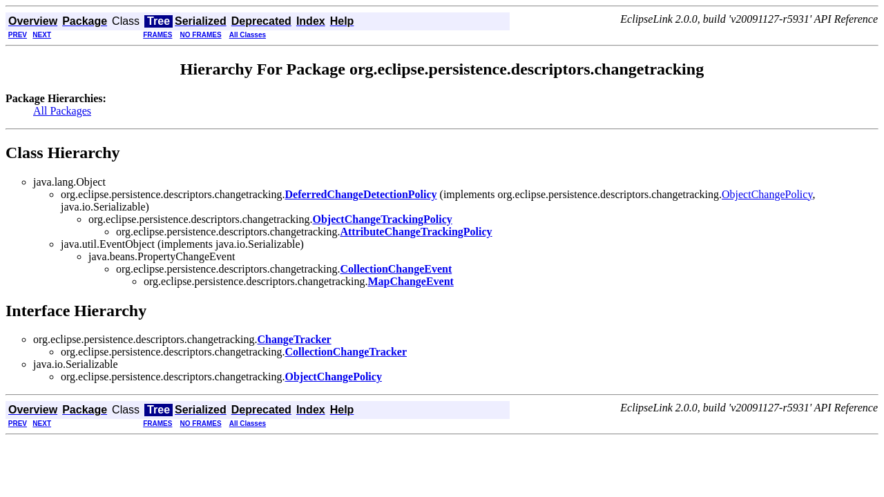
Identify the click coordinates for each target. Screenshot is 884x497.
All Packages (62, 111)
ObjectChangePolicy (767, 194)
